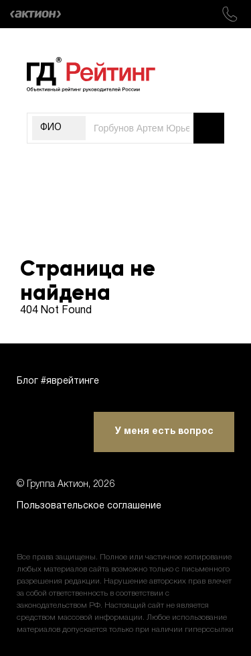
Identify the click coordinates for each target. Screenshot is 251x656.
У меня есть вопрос (164, 431)
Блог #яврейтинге (58, 381)
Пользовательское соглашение (89, 506)
